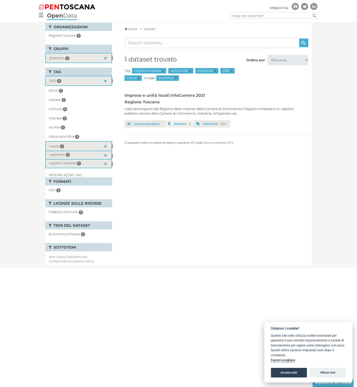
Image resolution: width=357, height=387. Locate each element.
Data (62, 15)
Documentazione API (217, 142)
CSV (224, 124)
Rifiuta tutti (327, 372)
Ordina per (255, 60)
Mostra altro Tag (65, 175)
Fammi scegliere (283, 360)
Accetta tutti (288, 372)
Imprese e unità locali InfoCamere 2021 (165, 95)
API (192, 142)
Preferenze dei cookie (333, 383)
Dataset (149, 29)
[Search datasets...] (212, 43)
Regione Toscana (142, 101)
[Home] (131, 29)
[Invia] (303, 42)
